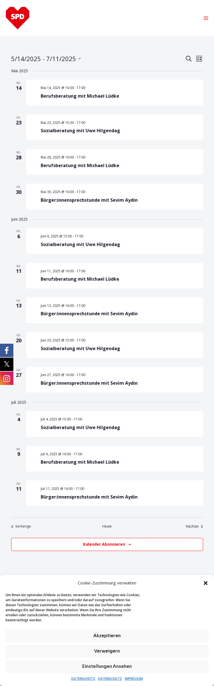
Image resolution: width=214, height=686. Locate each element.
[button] (205, 583)
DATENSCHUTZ (83, 678)
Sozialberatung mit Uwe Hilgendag (80, 132)
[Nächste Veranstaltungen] (194, 527)
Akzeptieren (107, 635)
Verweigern (107, 651)
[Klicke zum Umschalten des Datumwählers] (46, 59)
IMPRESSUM (134, 678)
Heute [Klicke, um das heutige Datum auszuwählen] (107, 527)
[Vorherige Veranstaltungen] (21, 527)
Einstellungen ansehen (107, 666)
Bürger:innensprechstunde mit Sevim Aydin (89, 201)
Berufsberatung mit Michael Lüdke (80, 97)
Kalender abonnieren (104, 545)
